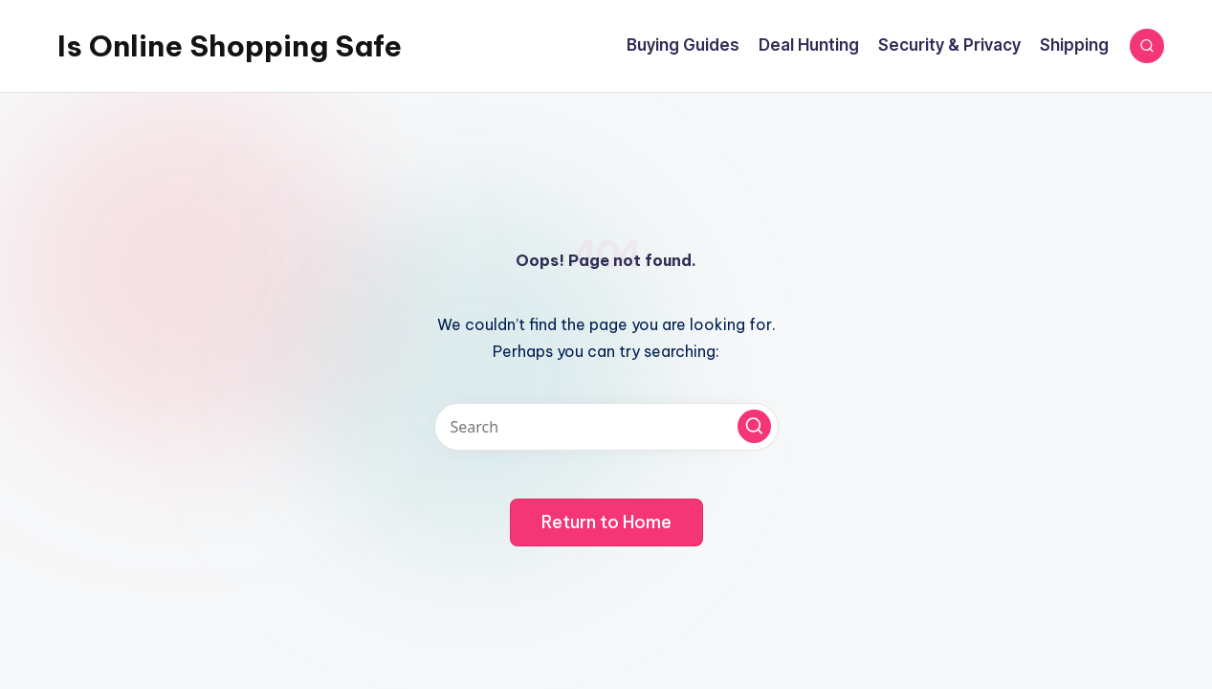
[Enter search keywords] (606, 427)
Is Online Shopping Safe (229, 46)
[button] (754, 426)
